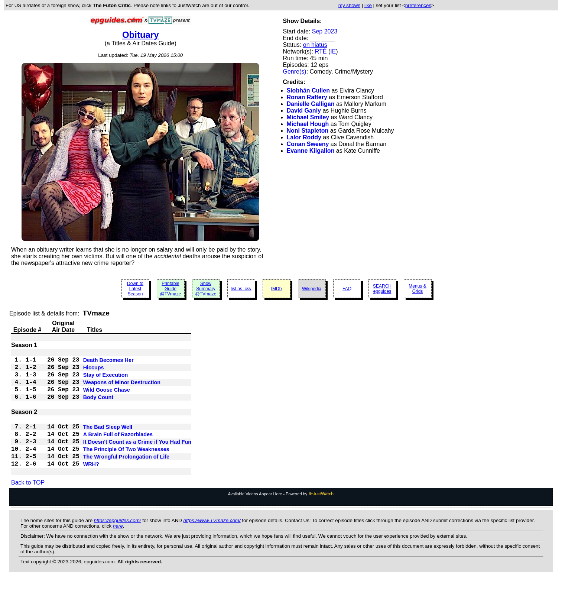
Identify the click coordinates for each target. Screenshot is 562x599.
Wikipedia (311, 288)
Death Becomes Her (108, 361)
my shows (349, 5)
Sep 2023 (325, 31)
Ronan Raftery (307, 97)
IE (333, 51)
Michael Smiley (308, 117)
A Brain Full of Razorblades (118, 446)
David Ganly (304, 110)
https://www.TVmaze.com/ (212, 538)
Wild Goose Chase (106, 396)
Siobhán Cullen (308, 90)
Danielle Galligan (311, 104)
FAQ (346, 288)
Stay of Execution (105, 379)
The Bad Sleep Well (107, 437)
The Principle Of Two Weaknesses (126, 463)
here (118, 544)
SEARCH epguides (382, 289)
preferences (418, 5)
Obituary (140, 35)
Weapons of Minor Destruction (121, 388)
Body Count (98, 405)
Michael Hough (308, 124)
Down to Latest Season (135, 289)
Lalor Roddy (304, 137)
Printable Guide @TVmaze (170, 289)
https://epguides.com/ (117, 538)
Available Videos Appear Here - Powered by (281, 511)
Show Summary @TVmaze (206, 289)
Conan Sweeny (308, 144)
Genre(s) (294, 71)
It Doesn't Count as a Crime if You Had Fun (137, 454)
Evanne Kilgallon (311, 151)
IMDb (276, 288)
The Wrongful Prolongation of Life (126, 472)
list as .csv (241, 288)
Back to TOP (28, 500)
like (368, 5)
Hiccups (93, 370)
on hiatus (315, 45)
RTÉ (321, 51)
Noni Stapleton (308, 130)
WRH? (91, 481)
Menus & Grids (417, 289)
